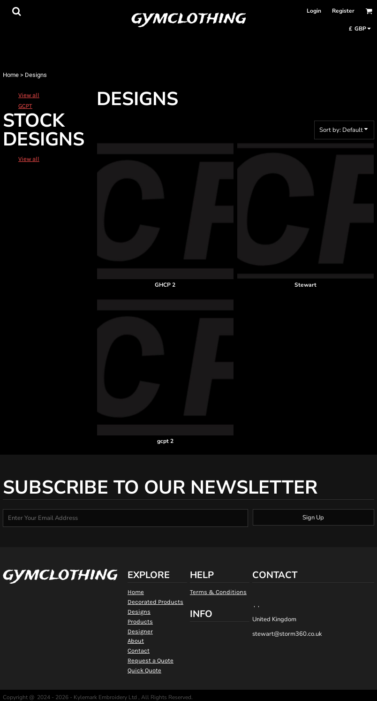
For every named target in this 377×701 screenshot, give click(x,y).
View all (28, 95)
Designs (139, 611)
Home (11, 74)
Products (140, 621)
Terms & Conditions (218, 591)
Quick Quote (144, 670)
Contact (139, 650)
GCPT (25, 105)
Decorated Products (155, 601)
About (136, 640)
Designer (140, 631)
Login (314, 11)
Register (343, 11)
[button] (16, 11)
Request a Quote (150, 660)
